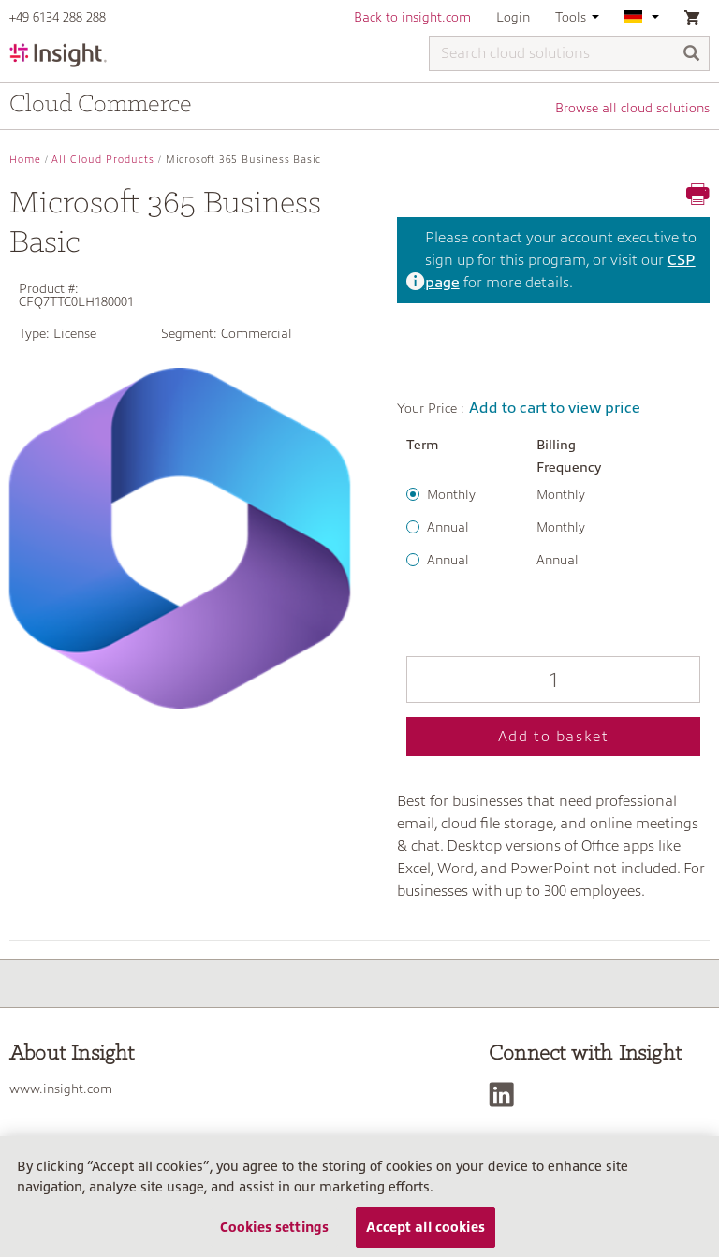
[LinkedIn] (506, 1094)
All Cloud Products (102, 159)
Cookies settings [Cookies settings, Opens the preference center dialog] (274, 1227)
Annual (448, 526)
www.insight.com (60, 1088)
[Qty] (553, 679)
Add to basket (553, 736)
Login (513, 16)
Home (25, 159)
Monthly (451, 494)
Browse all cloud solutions (632, 107)
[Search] (691, 55)
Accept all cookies (425, 1227)
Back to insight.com (412, 16)
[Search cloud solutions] (569, 53)
